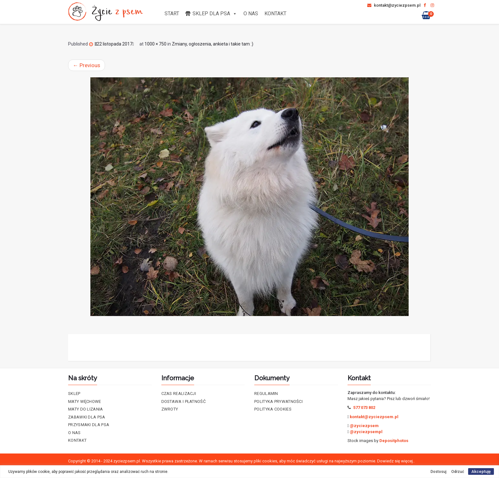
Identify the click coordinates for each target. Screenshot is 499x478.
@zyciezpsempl (366, 431)
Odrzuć (457, 471)
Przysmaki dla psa (88, 424)
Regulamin (266, 393)
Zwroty (169, 409)
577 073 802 (364, 407)
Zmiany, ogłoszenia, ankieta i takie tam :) (212, 43)
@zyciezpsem (364, 425)
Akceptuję (481, 471)
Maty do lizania (85, 409)
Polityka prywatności (278, 401)
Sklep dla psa (215, 14)
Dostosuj (438, 471)
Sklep (74, 393)
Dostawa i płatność (183, 401)
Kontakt (275, 14)
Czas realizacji (178, 393)
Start (172, 14)
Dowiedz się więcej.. (396, 461)
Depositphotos (393, 440)
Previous (86, 65)
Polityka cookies (273, 409)
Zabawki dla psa (86, 417)
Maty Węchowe (84, 401)
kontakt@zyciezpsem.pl (393, 5)
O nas (250, 14)
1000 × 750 (155, 43)
